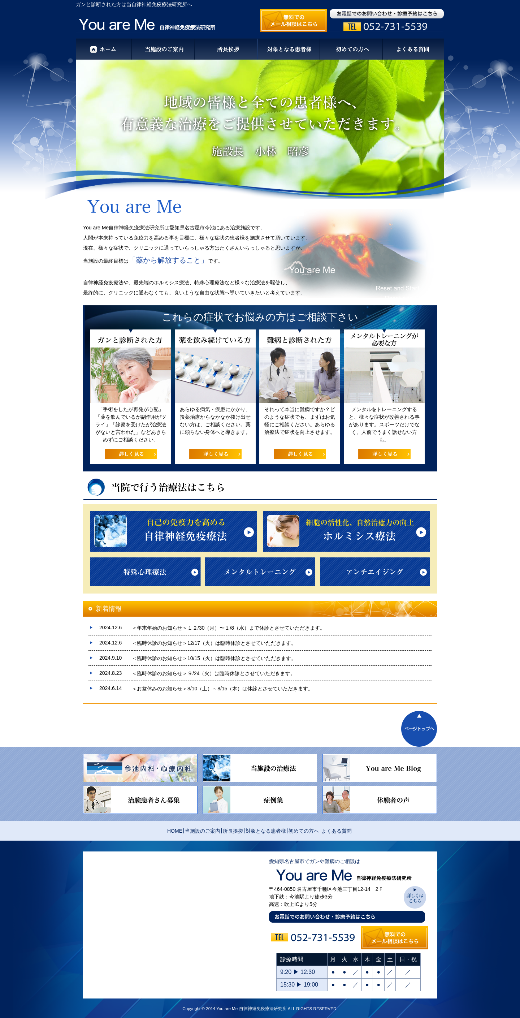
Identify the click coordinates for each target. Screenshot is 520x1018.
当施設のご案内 (202, 831)
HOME (174, 831)
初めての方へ (304, 831)
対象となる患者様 (266, 831)
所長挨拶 (233, 831)
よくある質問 (336, 831)
